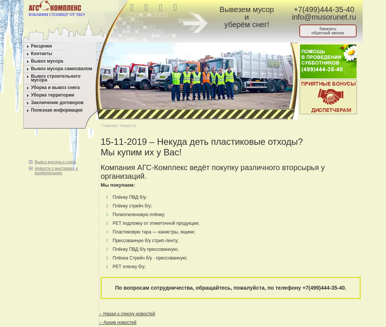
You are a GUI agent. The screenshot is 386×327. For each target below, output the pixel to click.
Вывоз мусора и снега (55, 162)
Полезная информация (57, 110)
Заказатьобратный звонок (327, 30)
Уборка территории (52, 95)
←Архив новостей (117, 322)
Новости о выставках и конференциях (56, 170)
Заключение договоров (57, 102)
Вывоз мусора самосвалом (61, 69)
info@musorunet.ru (324, 17)
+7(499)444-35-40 (324, 9)
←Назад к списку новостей (127, 313)
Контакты (41, 53)
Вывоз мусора (47, 61)
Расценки (41, 46)
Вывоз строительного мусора (56, 78)
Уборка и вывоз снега (55, 87)
